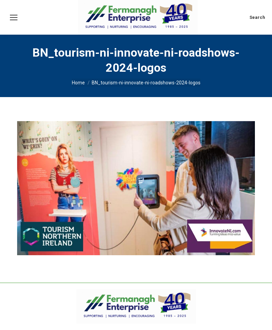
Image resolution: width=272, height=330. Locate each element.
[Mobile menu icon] (14, 17)
